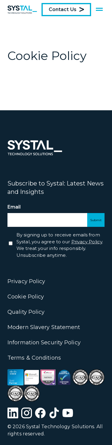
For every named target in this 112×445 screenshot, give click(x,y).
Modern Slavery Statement (43, 327)
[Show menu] (99, 9)
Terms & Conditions (34, 358)
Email (24, 207)
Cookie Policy (25, 296)
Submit (96, 220)
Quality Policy (26, 312)
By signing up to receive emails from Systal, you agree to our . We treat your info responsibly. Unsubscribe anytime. (59, 245)
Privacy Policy (26, 281)
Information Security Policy (44, 342)
